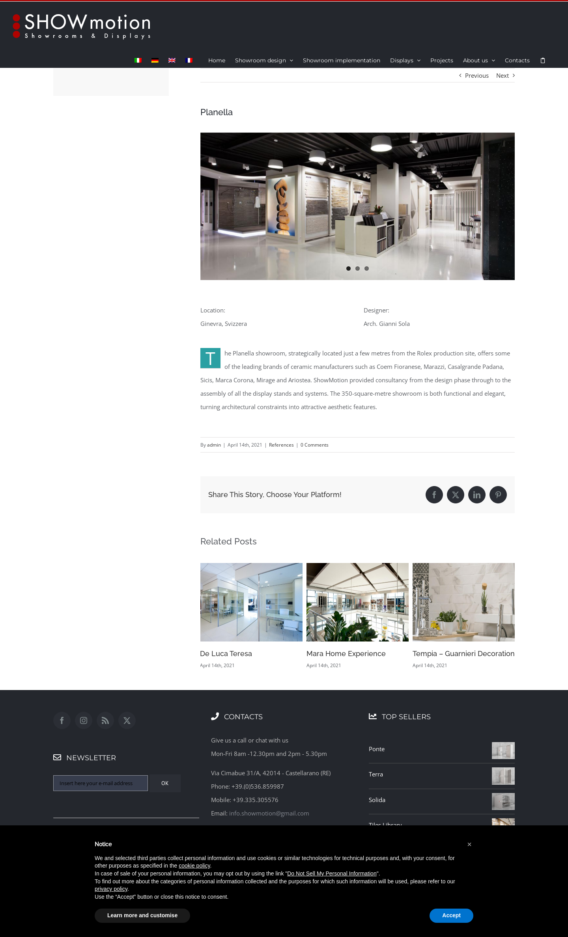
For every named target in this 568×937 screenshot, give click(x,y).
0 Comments (315, 444)
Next (502, 75)
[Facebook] (62, 720)
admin (214, 444)
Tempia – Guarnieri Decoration (464, 653)
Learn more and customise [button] (142, 915)
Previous (477, 75)
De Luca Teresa (226, 653)
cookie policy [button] (194, 865)
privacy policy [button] (111, 889)
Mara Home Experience (346, 653)
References (281, 444)
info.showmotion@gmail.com (269, 813)
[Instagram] (83, 720)
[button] (469, 844)
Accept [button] (451, 915)
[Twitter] (127, 720)
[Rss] (105, 720)
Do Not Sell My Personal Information (331, 873)
